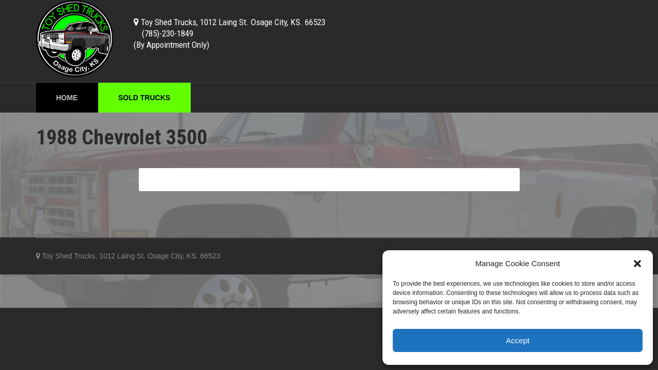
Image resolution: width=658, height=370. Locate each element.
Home (67, 98)
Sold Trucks (144, 98)
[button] (637, 263)
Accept (517, 340)
